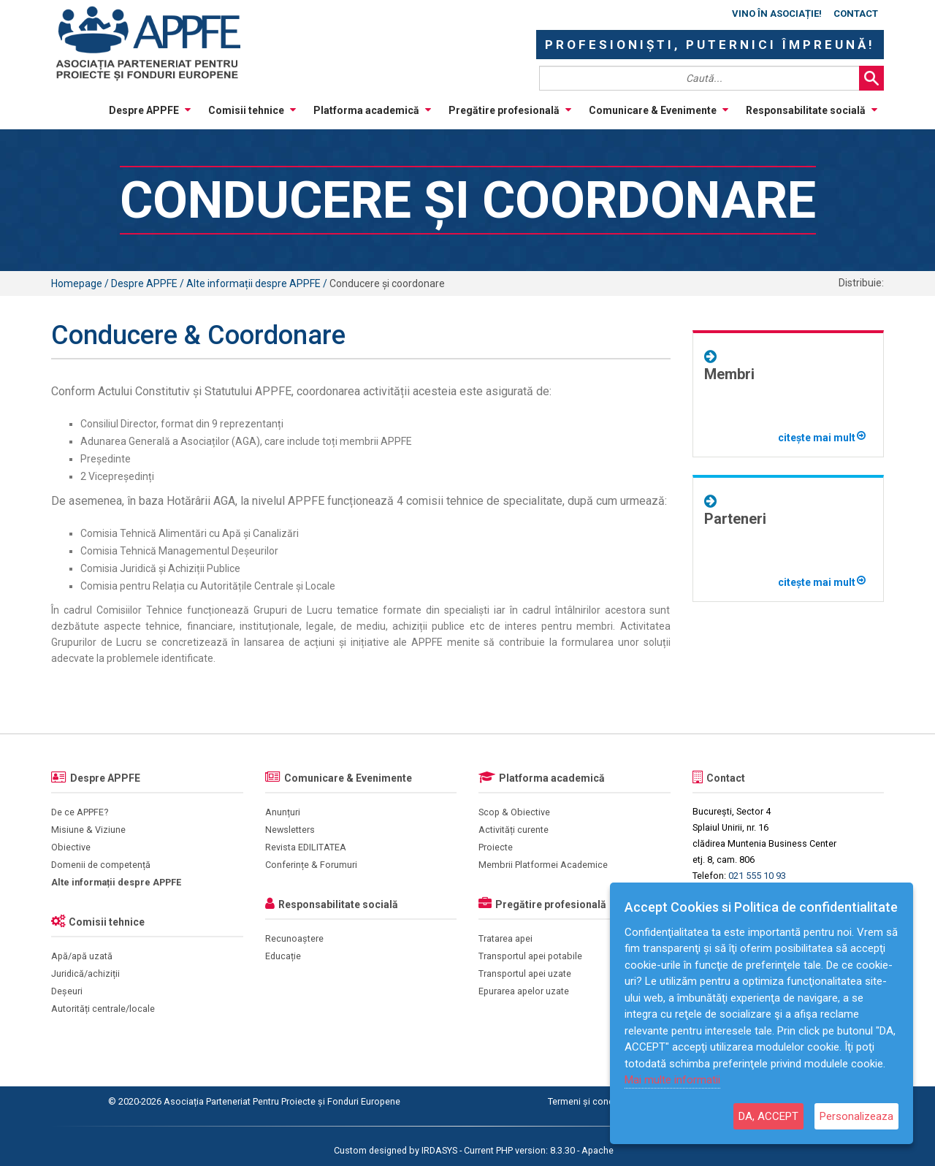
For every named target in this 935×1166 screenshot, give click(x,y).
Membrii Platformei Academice (543, 864)
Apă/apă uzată (81, 955)
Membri (729, 374)
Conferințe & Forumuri (311, 864)
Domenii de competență (100, 864)
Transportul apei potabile (530, 955)
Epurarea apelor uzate (523, 991)
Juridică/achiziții (85, 973)
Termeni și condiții (585, 1101)
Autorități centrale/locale (103, 1008)
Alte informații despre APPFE (116, 882)
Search (871, 78)
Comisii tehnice (252, 110)
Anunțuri (282, 812)
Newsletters (290, 829)
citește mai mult (822, 437)
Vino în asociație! (777, 13)
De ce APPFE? (79, 812)
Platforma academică (372, 110)
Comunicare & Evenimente (658, 110)
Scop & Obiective (514, 812)
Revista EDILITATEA (305, 847)
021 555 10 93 (757, 875)
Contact (855, 13)
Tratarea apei (505, 938)
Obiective (71, 847)
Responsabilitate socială (811, 110)
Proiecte (495, 847)
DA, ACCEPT (768, 1116)
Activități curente (513, 829)
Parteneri (735, 518)
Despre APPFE (150, 110)
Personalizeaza (856, 1116)
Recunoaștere (294, 938)
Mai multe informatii (672, 1079)
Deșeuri (67, 991)
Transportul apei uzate (524, 973)
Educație (283, 955)
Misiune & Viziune (88, 829)
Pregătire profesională (510, 110)
